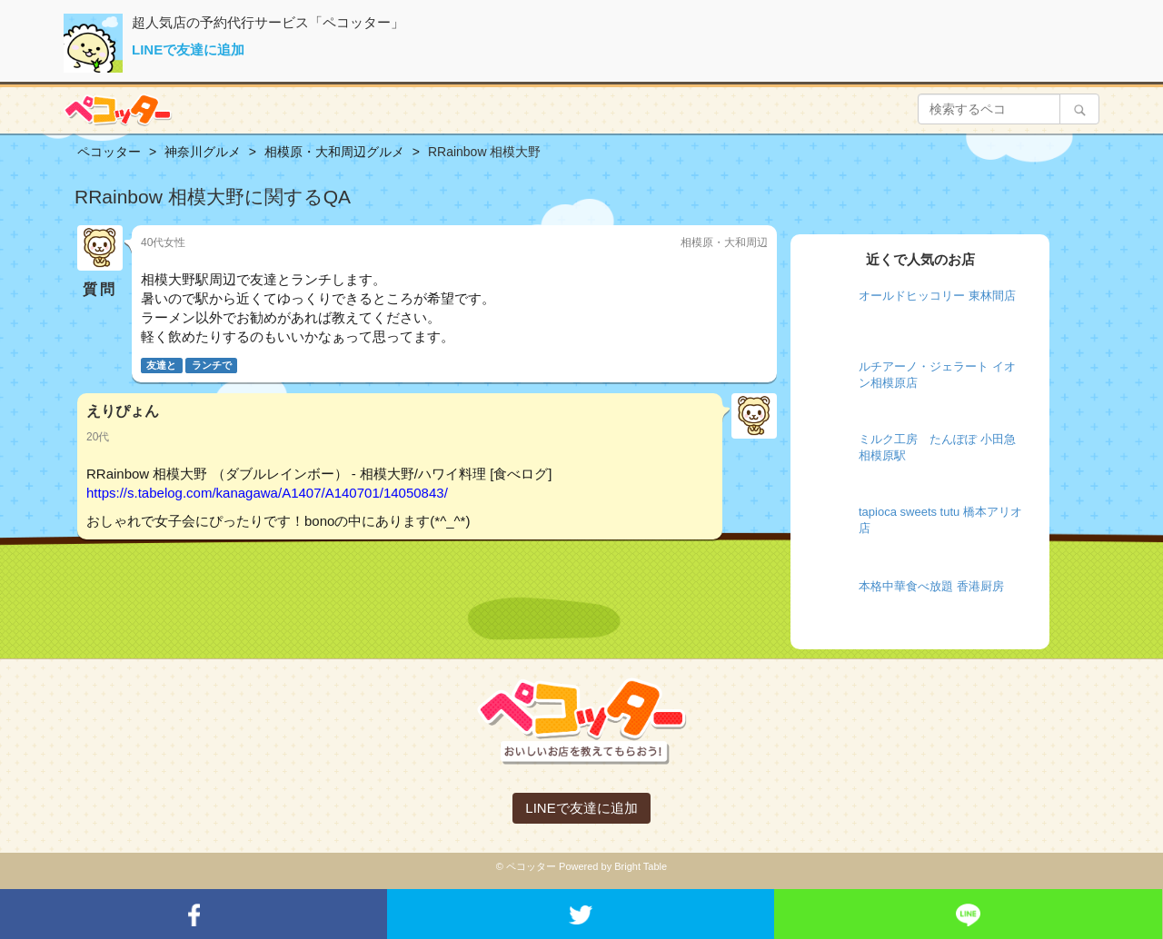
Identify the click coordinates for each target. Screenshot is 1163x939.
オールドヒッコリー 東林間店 (937, 295)
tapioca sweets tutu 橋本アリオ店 (940, 520)
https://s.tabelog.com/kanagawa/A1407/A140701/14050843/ (267, 492)
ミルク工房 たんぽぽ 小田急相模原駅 (937, 447)
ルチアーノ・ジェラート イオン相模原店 (937, 375)
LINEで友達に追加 (188, 49)
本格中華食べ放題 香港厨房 (931, 586)
